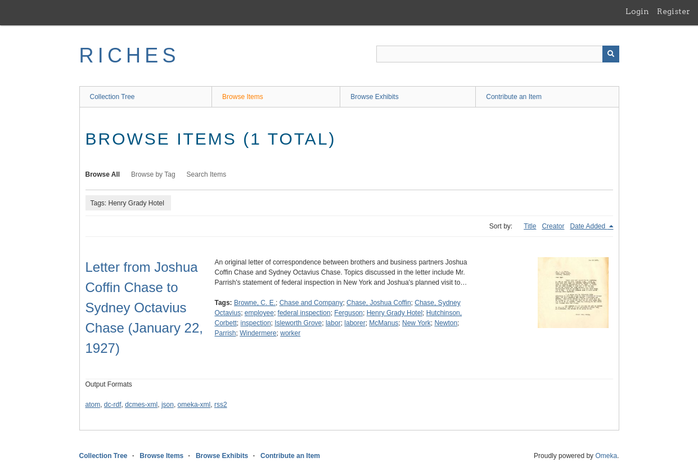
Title (530, 226)
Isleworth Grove (298, 323)
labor (333, 323)
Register (673, 11)
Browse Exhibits (374, 97)
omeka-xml (194, 405)
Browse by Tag (153, 174)
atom (93, 405)
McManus (383, 323)
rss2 (220, 405)
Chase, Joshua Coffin (378, 303)
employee (259, 313)
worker (290, 333)
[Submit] (610, 54)
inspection (256, 323)
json (167, 405)
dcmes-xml (141, 405)
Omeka (606, 456)
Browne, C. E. (255, 303)
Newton (445, 323)
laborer (354, 323)
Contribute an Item (514, 97)
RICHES (129, 55)
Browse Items (242, 97)
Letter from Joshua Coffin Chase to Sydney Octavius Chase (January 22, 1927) (144, 307)
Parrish (225, 333)
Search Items (207, 174)
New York (416, 323)
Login (637, 11)
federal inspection (304, 313)
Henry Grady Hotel (394, 313)
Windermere (258, 333)
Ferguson (348, 313)
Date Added (588, 226)
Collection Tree (112, 97)
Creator (553, 226)
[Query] (497, 54)
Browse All (102, 174)
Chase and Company (311, 303)
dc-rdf (112, 405)
